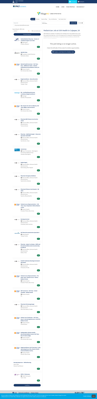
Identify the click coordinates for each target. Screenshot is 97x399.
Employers (81, 1)
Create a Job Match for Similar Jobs (63, 52)
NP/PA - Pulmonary (25, 374)
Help (15, 392)
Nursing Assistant (25, 219)
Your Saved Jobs (62, 19)
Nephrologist (24, 162)
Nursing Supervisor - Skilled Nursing (22, 362)
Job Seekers (72, 1)
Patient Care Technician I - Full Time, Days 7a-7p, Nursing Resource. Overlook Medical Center (30, 319)
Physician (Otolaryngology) (27, 304)
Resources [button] (80, 7)
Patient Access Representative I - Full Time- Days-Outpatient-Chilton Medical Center (30, 205)
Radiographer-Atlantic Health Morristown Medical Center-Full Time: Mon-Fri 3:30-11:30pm (30, 334)
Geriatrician (23, 149)
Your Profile (70, 7)
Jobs (62, 7)
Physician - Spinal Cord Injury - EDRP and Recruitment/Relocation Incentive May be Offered (30, 246)
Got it (93, 396)
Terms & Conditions (23, 392)
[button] (80, 22)
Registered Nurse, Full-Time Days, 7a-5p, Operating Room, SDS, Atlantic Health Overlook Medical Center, (31, 349)
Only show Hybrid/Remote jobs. (22, 25)
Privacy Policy (34, 392)
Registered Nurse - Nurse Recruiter (29, 79)
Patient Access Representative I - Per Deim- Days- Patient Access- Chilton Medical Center (30, 277)
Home (57, 7)
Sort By (15, 31)
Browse (37, 19)
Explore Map (44, 19)
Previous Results (27, 34)
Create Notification (36, 31)
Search (32, 19)
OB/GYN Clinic (24, 52)
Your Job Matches (53, 19)
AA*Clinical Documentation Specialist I (30, 232)
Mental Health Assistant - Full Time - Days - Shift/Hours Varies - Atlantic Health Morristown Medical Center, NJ (30, 65)
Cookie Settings (87, 396)
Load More (27, 385)
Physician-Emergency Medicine (28, 175)
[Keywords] (27, 22)
